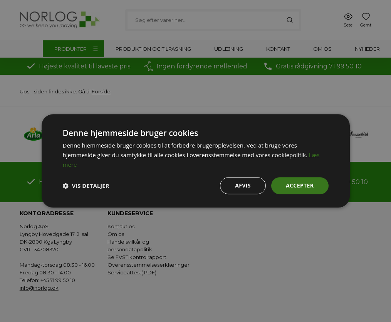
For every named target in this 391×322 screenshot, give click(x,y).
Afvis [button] (243, 185)
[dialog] (195, 161)
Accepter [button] (300, 185)
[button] (86, 185)
